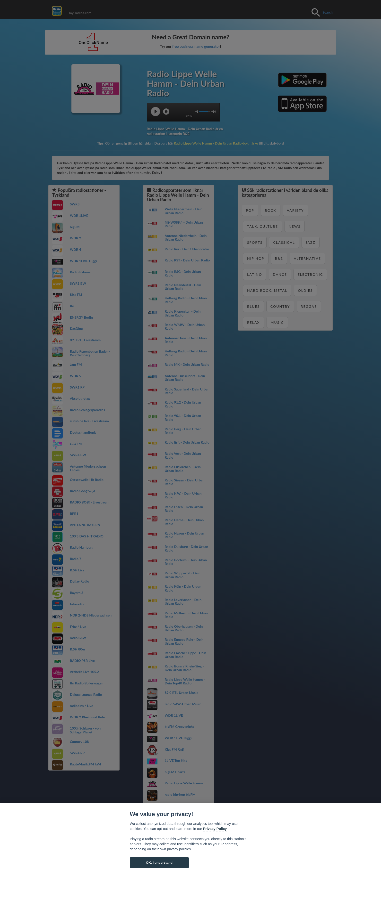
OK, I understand (159, 862)
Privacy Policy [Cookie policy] (215, 829)
